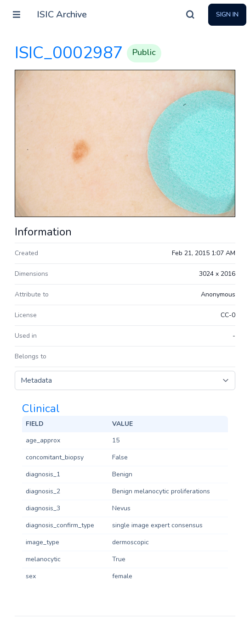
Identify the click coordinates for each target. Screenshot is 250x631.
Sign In (227, 14)
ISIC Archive (62, 14)
